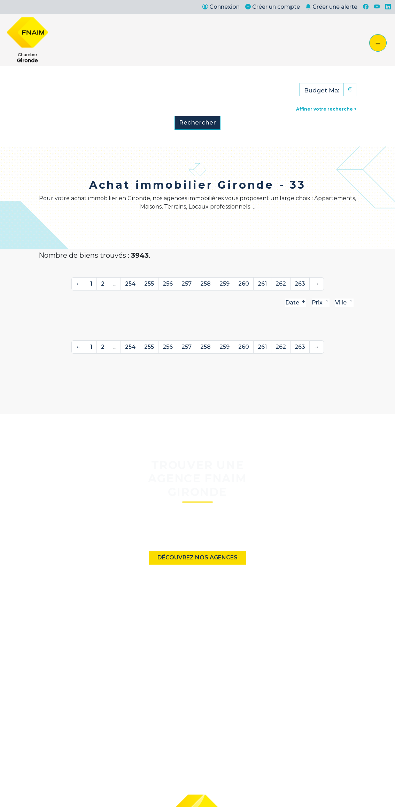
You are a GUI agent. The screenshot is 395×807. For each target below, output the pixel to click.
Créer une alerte (331, 6)
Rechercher (197, 122)
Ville (344, 302)
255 (149, 283)
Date (295, 302)
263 (300, 283)
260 (243, 283)
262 (281, 283)
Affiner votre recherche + (326, 109)
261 (262, 283)
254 (130, 283)
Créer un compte (272, 6)
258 (205, 283)
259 (224, 283)
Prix (321, 302)
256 (168, 283)
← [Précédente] (79, 283)
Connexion (221, 6)
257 (186, 283)
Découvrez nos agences (197, 557)
